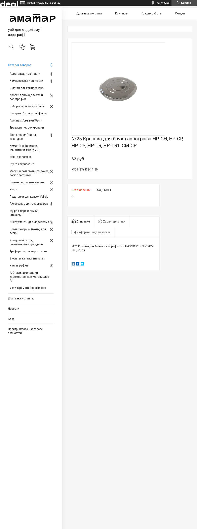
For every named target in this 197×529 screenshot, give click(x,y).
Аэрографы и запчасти (25, 73)
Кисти (13, 189)
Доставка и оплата (20, 298)
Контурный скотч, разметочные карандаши (26, 242)
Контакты (121, 13)
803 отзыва (162, 2)
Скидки (180, 13)
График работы (152, 13)
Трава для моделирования (27, 127)
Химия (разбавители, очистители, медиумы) (25, 147)
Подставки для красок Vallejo (29, 196)
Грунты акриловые (22, 164)
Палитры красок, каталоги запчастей (25, 331)
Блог (11, 319)
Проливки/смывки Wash (25, 120)
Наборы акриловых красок (27, 106)
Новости (13, 308)
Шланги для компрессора (27, 88)
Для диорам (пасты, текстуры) (23, 136)
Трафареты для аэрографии (28, 251)
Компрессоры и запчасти (26, 80)
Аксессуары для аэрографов (29, 203)
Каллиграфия (19, 265)
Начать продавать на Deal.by (43, 2)
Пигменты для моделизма (27, 182)
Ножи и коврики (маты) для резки (28, 231)
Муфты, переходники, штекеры (24, 213)
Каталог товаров (19, 65)
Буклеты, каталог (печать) (27, 258)
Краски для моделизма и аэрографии (26, 97)
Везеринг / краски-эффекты (28, 113)
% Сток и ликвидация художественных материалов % (29, 276)
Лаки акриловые (21, 156)
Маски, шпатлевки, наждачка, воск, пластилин (29, 173)
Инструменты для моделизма (29, 222)
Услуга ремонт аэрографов (28, 287)
